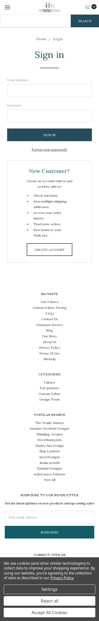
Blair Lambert (49, 451)
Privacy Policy (49, 347)
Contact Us (49, 319)
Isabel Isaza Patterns (49, 474)
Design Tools (49, 399)
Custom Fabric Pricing (50, 308)
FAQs (49, 313)
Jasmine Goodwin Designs (49, 428)
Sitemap (50, 359)
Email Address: (18, 80)
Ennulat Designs (49, 468)
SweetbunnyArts (49, 440)
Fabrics (49, 382)
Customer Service (49, 325)
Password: (14, 105)
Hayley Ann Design (49, 446)
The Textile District (49, 423)
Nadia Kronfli (50, 463)
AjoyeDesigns (49, 457)
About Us (49, 342)
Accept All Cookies (50, 612)
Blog (49, 330)
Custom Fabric (50, 394)
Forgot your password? (49, 149)
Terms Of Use (49, 353)
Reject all (49, 601)
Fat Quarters (49, 388)
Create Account (49, 250)
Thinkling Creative (49, 434)
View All (49, 480)
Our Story (49, 336)
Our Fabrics (50, 302)
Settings (49, 589)
